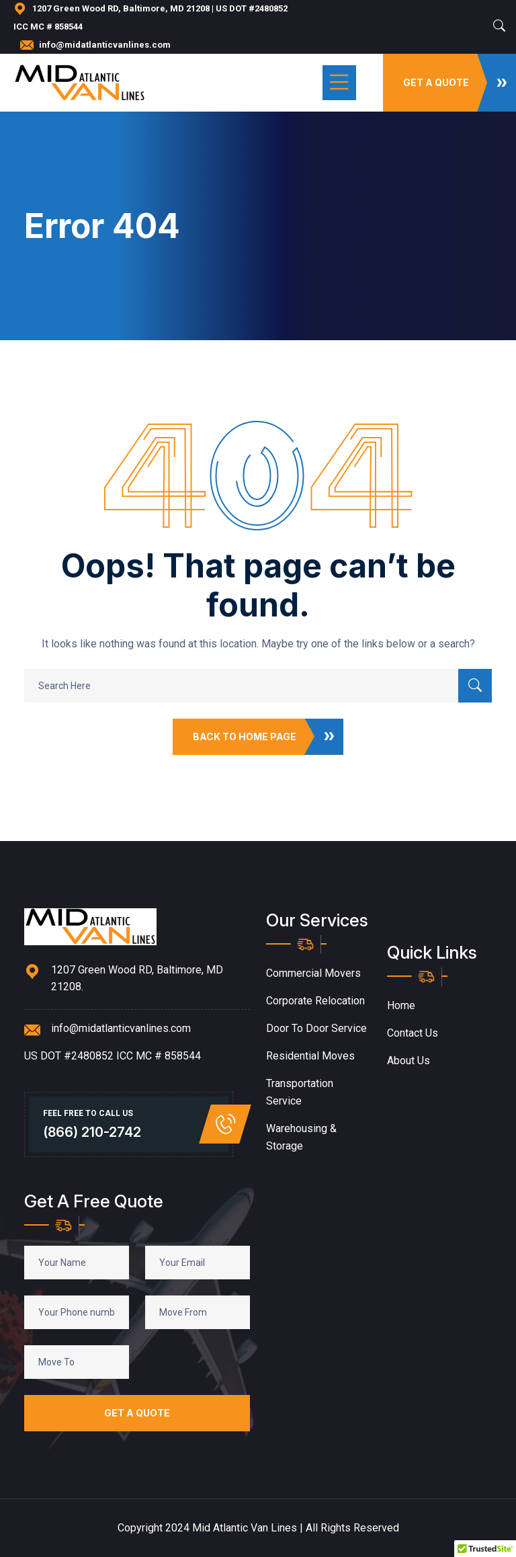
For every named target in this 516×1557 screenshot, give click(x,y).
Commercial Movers (313, 973)
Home (401, 1005)
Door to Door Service (316, 1028)
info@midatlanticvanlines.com (105, 45)
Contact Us (412, 1033)
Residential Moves (310, 1055)
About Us (408, 1060)
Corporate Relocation (315, 1000)
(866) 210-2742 (92, 1132)
